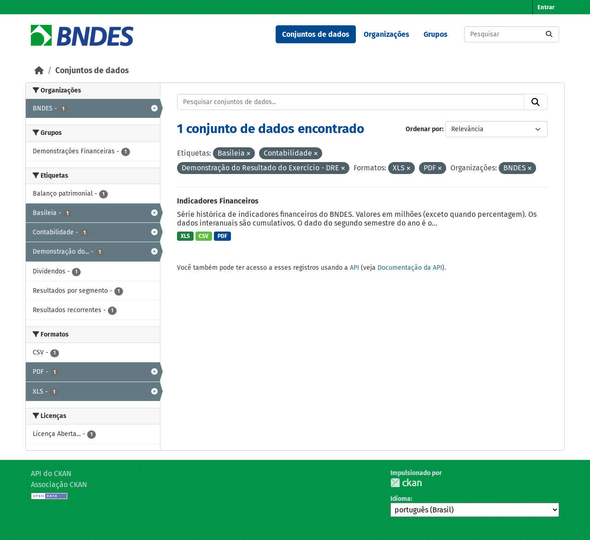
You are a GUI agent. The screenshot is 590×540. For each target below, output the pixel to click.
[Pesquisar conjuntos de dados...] (511, 34)
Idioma (400, 499)
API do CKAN (51, 473)
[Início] (39, 70)
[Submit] (549, 34)
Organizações (386, 34)
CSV (203, 236)
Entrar (546, 7)
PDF (222, 236)
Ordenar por (424, 129)
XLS (185, 236)
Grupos (436, 34)
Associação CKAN (59, 484)
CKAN (406, 483)
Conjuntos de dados (315, 34)
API (354, 268)
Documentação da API (410, 268)
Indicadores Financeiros (218, 201)
